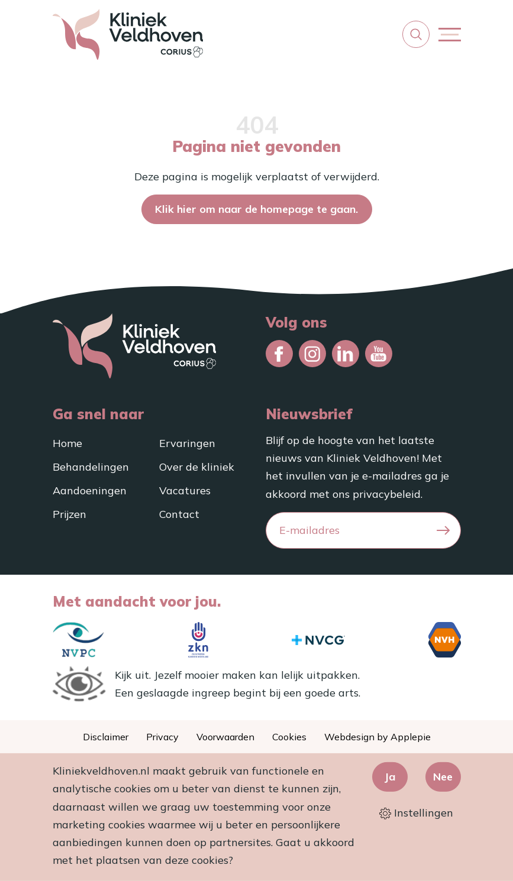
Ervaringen (187, 443)
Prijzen (69, 514)
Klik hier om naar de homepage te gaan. (256, 209)
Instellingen (416, 813)
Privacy (162, 737)
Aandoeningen (90, 490)
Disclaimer (105, 737)
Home (67, 443)
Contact (179, 514)
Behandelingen (91, 467)
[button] (416, 34)
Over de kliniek (196, 467)
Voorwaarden (225, 737)
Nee (443, 776)
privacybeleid (387, 494)
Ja (389, 776)
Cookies (289, 737)
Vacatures (185, 490)
